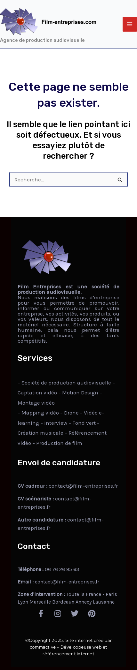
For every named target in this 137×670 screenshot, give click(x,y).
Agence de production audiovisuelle (42, 40)
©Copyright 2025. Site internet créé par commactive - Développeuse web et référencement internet (68, 647)
